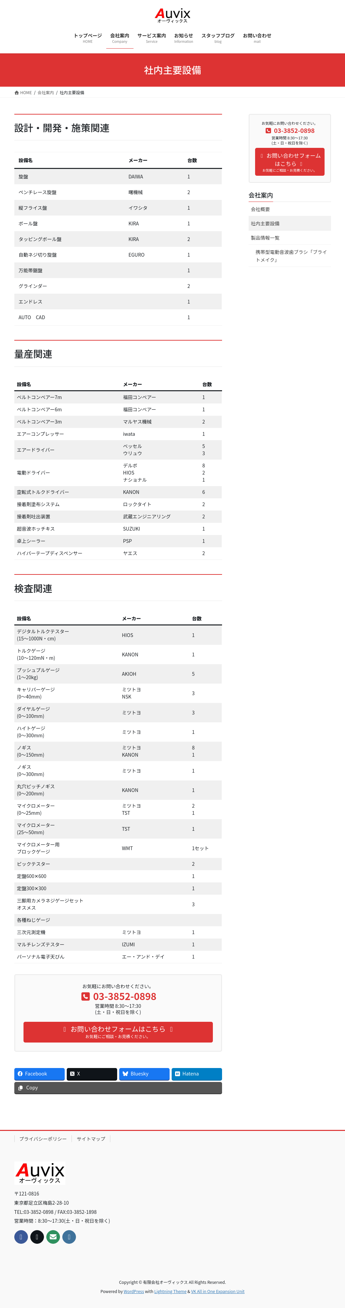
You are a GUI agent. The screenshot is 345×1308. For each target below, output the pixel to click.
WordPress (134, 1291)
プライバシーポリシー (43, 1138)
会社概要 (260, 209)
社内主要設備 (265, 223)
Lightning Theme (170, 1291)
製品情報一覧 (265, 237)
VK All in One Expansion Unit (218, 1291)
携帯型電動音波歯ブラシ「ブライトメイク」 (291, 255)
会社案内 (261, 194)
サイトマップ (91, 1138)
